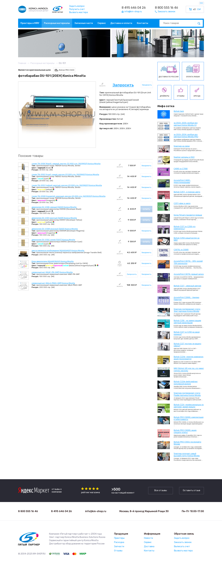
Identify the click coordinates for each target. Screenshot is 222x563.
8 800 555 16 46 (166, 7)
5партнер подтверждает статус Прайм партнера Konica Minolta (187, 394)
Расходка (119, 542)
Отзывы (118, 550)
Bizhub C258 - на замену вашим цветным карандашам (187, 322)
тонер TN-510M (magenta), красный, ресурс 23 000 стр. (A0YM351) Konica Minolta (68, 196)
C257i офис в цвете (182, 203)
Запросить (123, 85)
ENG (201, 3)
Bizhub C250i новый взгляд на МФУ (186, 239)
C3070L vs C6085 (181, 250)
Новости (148, 538)
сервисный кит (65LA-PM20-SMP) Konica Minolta (53, 283)
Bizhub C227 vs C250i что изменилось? (184, 227)
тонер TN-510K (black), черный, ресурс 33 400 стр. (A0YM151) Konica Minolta (66, 163)
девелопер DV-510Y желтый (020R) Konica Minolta (54, 218)
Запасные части (83, 23)
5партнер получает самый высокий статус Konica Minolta (187, 455)
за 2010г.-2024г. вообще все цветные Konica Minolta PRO (186, 135)
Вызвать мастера (78, 12)
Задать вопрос (77, 6)
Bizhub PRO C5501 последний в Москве (187, 443)
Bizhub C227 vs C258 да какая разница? (187, 333)
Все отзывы (160, 490)
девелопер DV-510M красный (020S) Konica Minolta (55, 229)
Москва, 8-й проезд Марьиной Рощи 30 (144, 511)
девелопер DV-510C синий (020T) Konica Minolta (53, 240)
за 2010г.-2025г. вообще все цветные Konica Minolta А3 (186, 124)
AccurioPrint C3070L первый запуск (189, 274)
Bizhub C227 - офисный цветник (187, 286)
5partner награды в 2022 (184, 157)
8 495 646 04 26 (134, 7)
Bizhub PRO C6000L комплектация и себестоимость (188, 418)
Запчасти (119, 546)
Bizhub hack (179, 111)
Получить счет (77, 9)
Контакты (142, 23)
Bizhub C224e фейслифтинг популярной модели (186, 383)
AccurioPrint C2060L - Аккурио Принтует (186, 298)
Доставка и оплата (121, 23)
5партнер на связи (182, 146)
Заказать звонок (183, 542)
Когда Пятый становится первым (188, 215)
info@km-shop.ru (95, 511)
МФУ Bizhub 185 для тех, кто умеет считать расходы (189, 369)
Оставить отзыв (191, 490)
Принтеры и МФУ (29, 23)
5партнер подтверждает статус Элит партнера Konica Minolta (187, 310)
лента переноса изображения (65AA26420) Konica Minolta (58, 250)
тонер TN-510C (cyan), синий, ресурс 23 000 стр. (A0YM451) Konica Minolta (65, 174)
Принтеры (119, 538)
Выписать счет (182, 546)
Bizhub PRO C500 (64, 70)
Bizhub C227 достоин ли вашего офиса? (187, 345)
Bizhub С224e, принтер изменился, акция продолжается (189, 358)
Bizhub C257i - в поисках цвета (187, 192)
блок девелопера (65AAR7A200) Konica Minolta (53, 261)
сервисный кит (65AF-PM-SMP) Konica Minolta (52, 272)
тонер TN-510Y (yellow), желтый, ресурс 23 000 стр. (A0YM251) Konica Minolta (67, 185)
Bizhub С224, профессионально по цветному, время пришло (189, 406)
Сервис (102, 23)
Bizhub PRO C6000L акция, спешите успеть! (185, 431)
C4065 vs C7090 (180, 169)
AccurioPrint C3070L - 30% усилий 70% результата (188, 262)
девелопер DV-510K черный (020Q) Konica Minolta (54, 207)
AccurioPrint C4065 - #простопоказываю (182, 181)
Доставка (149, 546)
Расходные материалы (57, 23)
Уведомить (147, 85)
